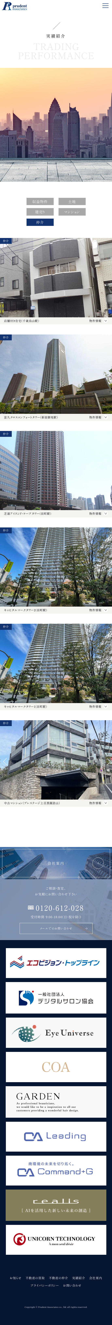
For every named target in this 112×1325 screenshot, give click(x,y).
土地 (72, 201)
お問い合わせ (72, 1285)
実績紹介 (78, 1278)
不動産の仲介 (58, 1278)
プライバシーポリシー (45, 1285)
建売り (40, 211)
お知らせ (15, 1278)
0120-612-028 (60, 907)
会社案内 (95, 1278)
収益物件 (40, 201)
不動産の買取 (35, 1278)
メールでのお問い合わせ (64, 928)
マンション (72, 211)
